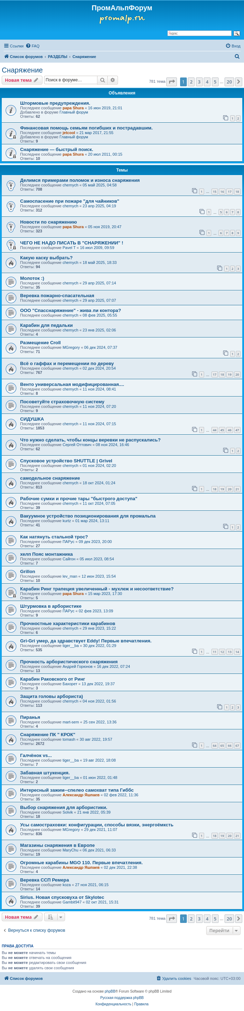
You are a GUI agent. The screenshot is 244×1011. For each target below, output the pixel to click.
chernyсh (70, 185)
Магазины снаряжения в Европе (57, 845)
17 (229, 191)
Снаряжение (22, 70)
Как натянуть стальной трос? (54, 536)
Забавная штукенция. (45, 772)
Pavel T (69, 247)
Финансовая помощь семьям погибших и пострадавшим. (86, 128)
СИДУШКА (32, 419)
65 (222, 745)
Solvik (68, 812)
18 (237, 191)
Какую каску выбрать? (46, 257)
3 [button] (199, 82)
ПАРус (68, 541)
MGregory (71, 347)
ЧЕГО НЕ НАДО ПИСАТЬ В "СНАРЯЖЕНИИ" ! (71, 242)
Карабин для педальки (46, 325)
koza (67, 885)
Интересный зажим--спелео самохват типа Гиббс (76, 790)
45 (222, 430)
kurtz (67, 521)
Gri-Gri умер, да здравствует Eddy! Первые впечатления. (85, 640)
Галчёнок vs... (36, 755)
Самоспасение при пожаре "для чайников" (69, 201)
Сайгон (69, 559)
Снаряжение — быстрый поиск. (56, 149)
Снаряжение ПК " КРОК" (47, 734)
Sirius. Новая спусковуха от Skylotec (62, 897)
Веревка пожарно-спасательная (57, 295)
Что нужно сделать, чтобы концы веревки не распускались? (90, 440)
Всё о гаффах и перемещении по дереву (67, 363)
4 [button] (207, 82)
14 (237, 651)
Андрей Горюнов (78, 666)
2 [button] (191, 82)
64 (214, 745)
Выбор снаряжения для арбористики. (63, 807)
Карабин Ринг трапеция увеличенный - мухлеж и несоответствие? (97, 588)
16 (222, 191)
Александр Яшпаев (81, 795)
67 (237, 745)
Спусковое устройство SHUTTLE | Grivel (66, 460)
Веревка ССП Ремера (44, 880)
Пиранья (30, 717)
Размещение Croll (40, 342)
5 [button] (215, 82)
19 (229, 374)
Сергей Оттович (77, 445)
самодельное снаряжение (50, 478)
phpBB (110, 991)
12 (222, 651)
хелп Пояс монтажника (46, 554)
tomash (69, 739)
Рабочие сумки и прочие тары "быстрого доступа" (78, 498)
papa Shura (73, 108)
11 (214, 651)
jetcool (69, 133)
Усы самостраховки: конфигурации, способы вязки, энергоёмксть (96, 824)
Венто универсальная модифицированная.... (72, 384)
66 (229, 745)
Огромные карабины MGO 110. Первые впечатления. (81, 862)
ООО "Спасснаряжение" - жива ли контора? (70, 310)
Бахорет (70, 684)
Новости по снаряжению (48, 222)
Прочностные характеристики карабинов (67, 623)
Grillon (27, 571)
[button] (171, 81)
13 (229, 651)
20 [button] (229, 82)
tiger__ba (71, 645)
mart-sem (71, 722)
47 (237, 430)
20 (237, 374)
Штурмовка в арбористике (51, 606)
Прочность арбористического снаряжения (69, 661)
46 (229, 430)
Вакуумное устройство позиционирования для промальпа (88, 516)
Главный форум (73, 112)
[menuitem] (32, 46)
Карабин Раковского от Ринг (52, 679)
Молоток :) (32, 278)
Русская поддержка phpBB (122, 998)
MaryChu (70, 850)
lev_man (70, 576)
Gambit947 (72, 902)
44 (214, 430)
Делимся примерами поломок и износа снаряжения (80, 180)
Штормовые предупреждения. (55, 103)
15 (214, 191)
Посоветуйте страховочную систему (62, 401)
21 (237, 489)
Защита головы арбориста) (51, 696)
